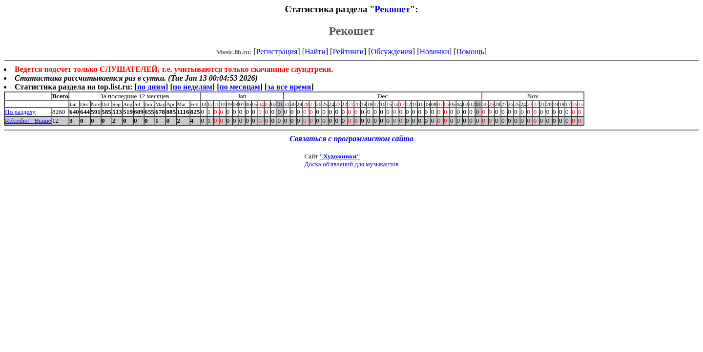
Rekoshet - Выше (28, 120)
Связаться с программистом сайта (351, 138)
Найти (315, 51)
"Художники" (340, 156)
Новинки (434, 51)
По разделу (20, 111)
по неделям (192, 87)
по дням (151, 87)
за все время (289, 87)
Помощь (470, 51)
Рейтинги (348, 51)
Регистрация (277, 51)
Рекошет (392, 9)
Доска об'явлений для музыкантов (351, 164)
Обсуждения (392, 51)
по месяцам (239, 87)
